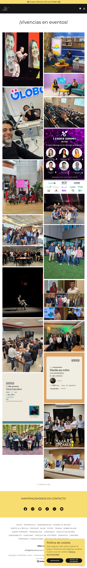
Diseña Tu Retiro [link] (62, 525)
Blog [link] (43, 528)
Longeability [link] (15, 535)
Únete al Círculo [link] (20, 528)
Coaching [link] (28, 535)
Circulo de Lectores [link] (45, 535)
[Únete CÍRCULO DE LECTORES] (43, 1)
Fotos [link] (50, 528)
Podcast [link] (34, 528)
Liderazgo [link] (49, 532)
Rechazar (55, 560)
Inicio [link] (19, 525)
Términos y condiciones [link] (30, 539)
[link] (6, 9)
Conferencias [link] (44, 525)
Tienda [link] (58, 528)
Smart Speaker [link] (20, 532)
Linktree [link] (73, 535)
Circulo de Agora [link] (65, 532)
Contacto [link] (63, 535)
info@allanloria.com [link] (34, 550)
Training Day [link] (35, 532)
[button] (84, 9)
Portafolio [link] (29, 525)
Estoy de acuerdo (74, 560)
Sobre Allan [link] (69, 528)
